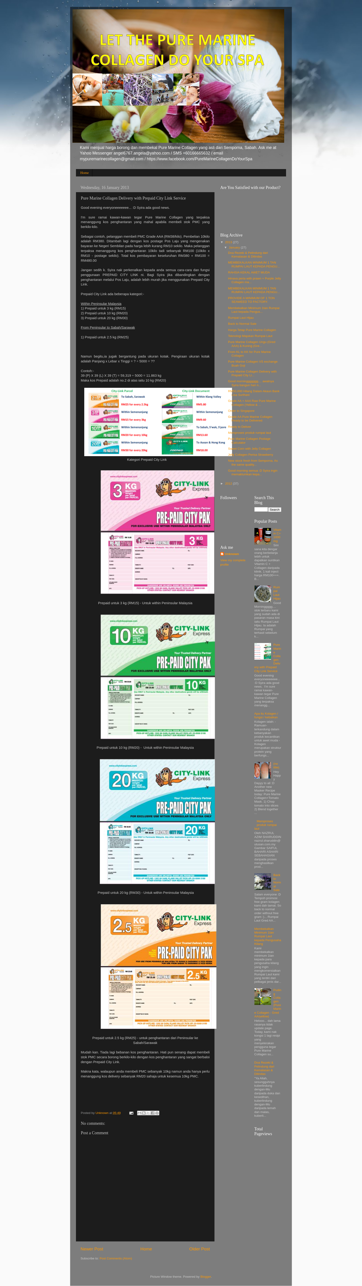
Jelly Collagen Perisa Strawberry (250, 454)
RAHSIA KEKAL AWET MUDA (249, 272)
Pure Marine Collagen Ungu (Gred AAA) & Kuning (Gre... (251, 343)
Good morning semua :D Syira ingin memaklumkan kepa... (253, 472)
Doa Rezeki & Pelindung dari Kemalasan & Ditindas (248, 254)
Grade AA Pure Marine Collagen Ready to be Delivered (250, 418)
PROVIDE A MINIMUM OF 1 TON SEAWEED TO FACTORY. (251, 299)
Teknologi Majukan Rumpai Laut (250, 336)
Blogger (205, 1276)
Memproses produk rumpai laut (249, 432)
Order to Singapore (241, 410)
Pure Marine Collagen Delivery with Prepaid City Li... (252, 373)
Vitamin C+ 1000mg (277, 535)
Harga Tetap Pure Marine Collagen (252, 330)
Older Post (199, 1249)
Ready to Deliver (239, 426)
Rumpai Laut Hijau (241, 317)
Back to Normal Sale (242, 323)
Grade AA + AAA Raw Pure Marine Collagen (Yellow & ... (252, 402)
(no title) (276, 765)
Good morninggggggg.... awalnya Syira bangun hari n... (251, 383)
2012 (229, 483)
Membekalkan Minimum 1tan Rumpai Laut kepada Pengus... (254, 309)
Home (84, 173)
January (235, 247)
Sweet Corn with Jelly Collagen (249, 448)
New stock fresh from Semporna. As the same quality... (253, 462)
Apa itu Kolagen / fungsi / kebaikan (266, 715)
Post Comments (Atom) (116, 1258)
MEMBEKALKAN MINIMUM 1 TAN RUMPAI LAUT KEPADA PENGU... (254, 264)
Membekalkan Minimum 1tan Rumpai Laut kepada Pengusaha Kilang (267, 936)
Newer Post (92, 1249)
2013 (229, 242)
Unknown (232, 554)
